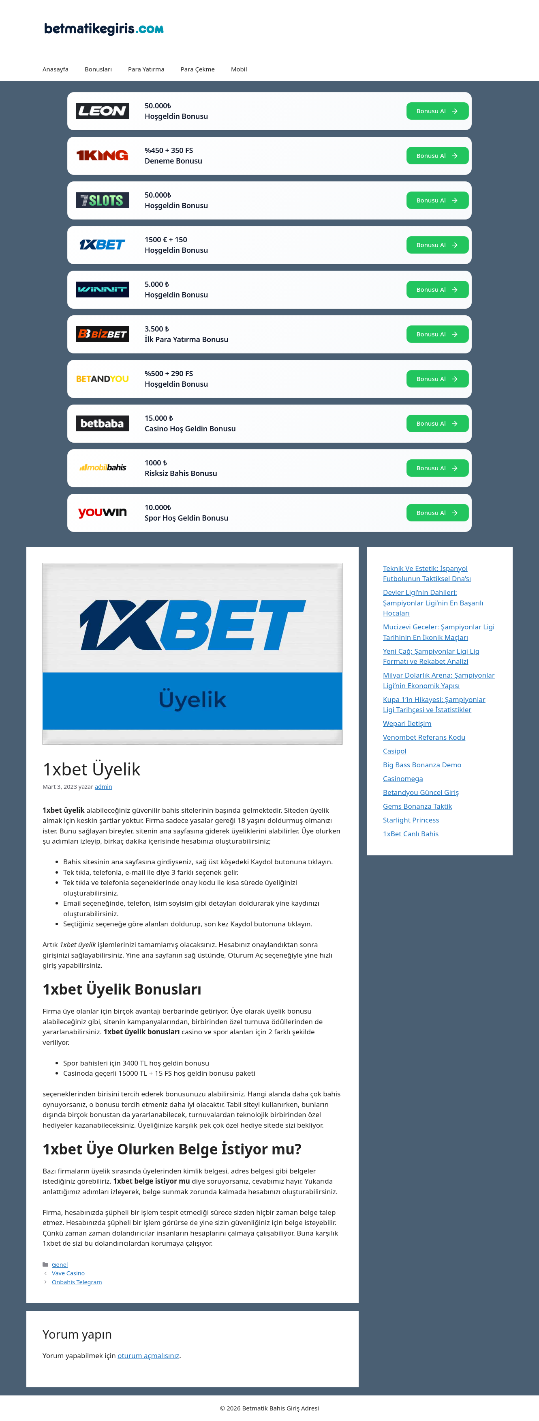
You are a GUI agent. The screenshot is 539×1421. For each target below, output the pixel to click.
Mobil (239, 69)
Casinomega (403, 778)
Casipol (394, 751)
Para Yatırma (146, 69)
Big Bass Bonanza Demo (422, 764)
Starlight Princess (411, 820)
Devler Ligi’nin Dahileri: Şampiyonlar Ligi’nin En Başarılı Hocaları (433, 603)
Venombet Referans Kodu (424, 737)
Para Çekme (198, 69)
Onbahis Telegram (77, 1282)
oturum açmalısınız (148, 1355)
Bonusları (98, 69)
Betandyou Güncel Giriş (421, 792)
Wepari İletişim (407, 723)
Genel (60, 1264)
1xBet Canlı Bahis (411, 833)
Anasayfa (55, 69)
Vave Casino (68, 1273)
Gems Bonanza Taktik (417, 806)
